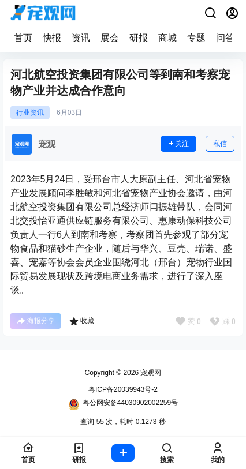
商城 (167, 38)
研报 (138, 38)
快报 (52, 38)
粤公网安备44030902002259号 (123, 404)
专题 (196, 38)
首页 (23, 38)
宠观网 (150, 373)
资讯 (81, 38)
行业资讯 (30, 112)
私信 (220, 144)
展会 (109, 38)
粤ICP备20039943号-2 (123, 389)
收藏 (81, 321)
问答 (225, 38)
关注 (178, 144)
